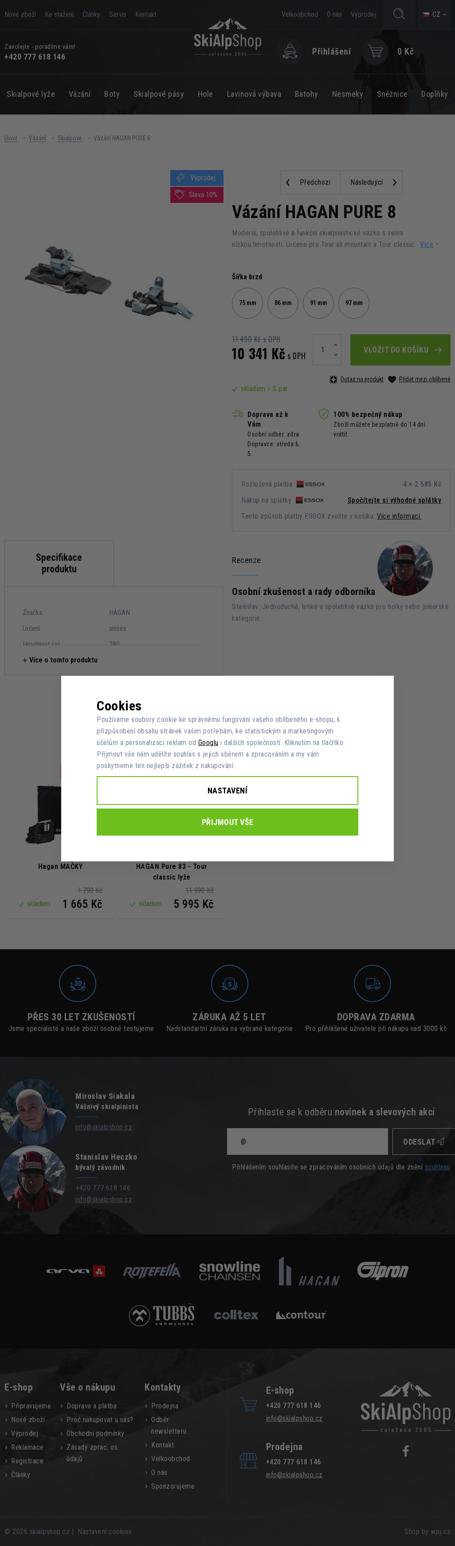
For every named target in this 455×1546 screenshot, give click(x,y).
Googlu (208, 742)
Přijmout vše (228, 822)
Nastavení (228, 790)
